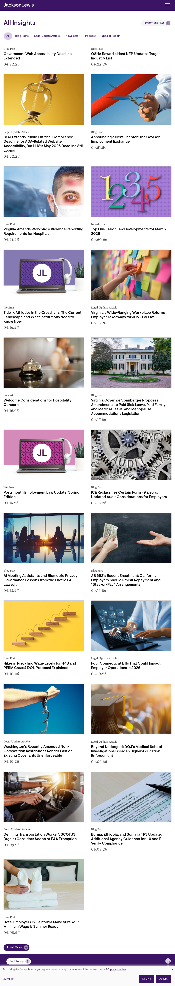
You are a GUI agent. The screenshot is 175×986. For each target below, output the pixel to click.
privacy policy (118, 969)
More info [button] (8, 979)
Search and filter (154, 23)
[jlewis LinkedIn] (168, 961)
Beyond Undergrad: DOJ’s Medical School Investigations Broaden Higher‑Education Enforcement (126, 751)
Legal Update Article (47, 36)
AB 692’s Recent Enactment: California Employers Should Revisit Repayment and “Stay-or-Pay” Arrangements (126, 580)
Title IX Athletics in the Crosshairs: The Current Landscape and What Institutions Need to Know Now (42, 317)
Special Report (110, 36)
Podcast (90, 36)
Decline (146, 979)
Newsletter (72, 36)
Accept (163, 979)
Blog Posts (22, 36)
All (8, 36)
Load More (14, 947)
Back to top (17, 961)
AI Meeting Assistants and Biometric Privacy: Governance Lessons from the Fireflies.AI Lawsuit (41, 580)
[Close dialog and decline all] (172, 968)
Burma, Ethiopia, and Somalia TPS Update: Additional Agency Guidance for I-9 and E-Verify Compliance (127, 839)
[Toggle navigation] (167, 5)
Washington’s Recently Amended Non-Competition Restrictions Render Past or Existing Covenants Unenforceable (38, 751)
